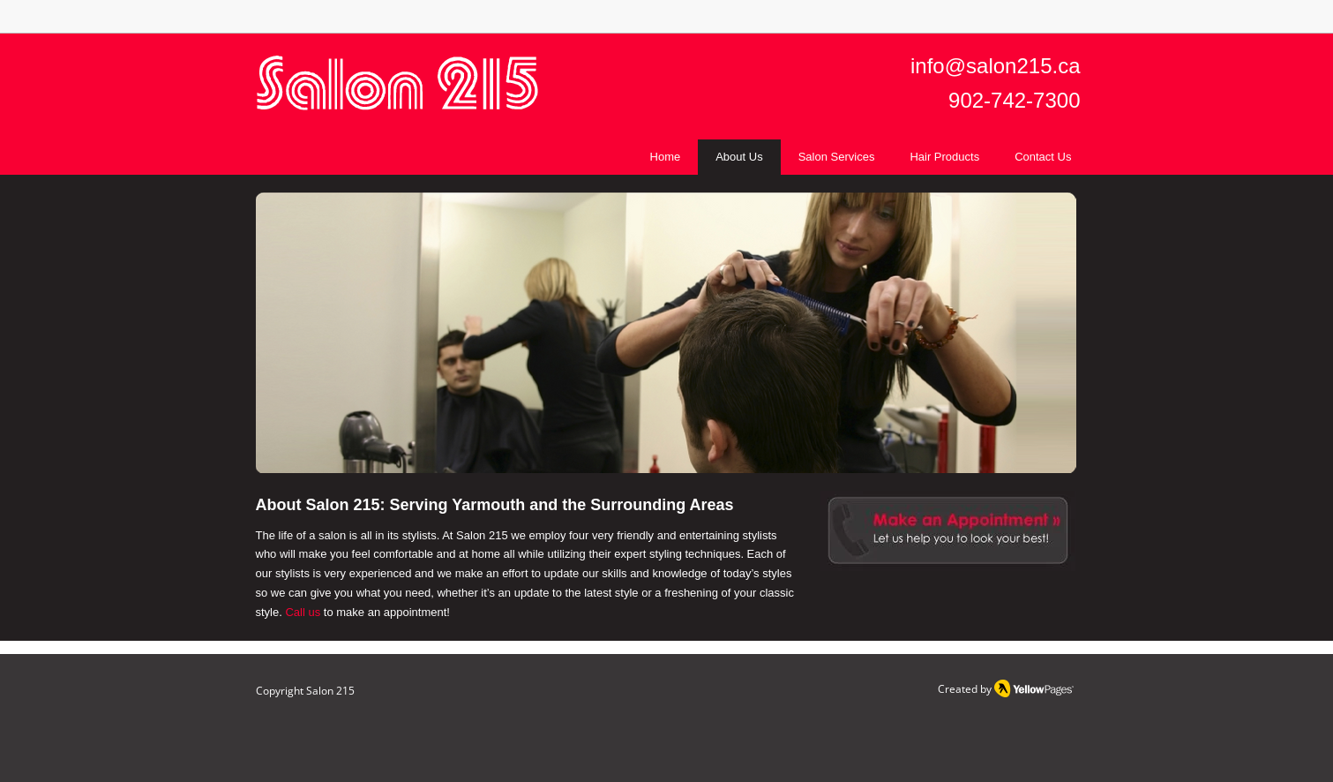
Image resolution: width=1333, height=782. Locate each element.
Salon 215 (330, 690)
